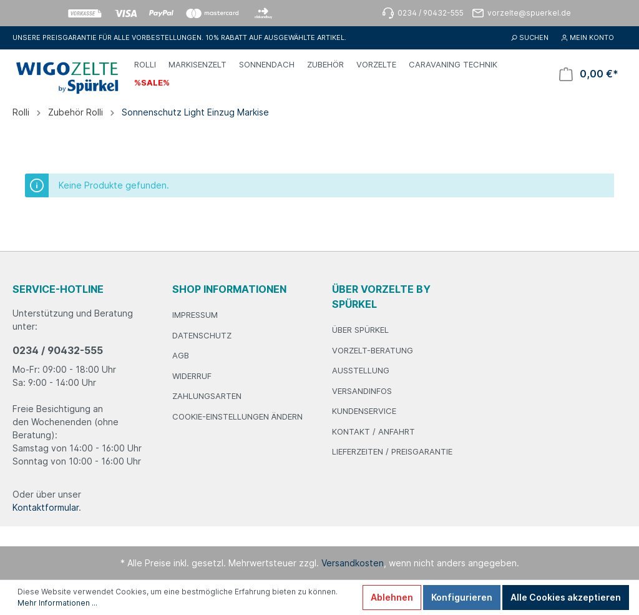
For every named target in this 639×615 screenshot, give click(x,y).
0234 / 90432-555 (57, 350)
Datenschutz (202, 335)
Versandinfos (362, 391)
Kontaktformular (45, 507)
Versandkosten (352, 563)
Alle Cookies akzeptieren (565, 597)
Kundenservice (364, 411)
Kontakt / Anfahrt (373, 431)
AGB (180, 355)
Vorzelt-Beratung (372, 350)
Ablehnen (392, 597)
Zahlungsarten (206, 396)
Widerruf (192, 376)
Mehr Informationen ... (57, 603)
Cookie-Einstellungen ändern (237, 416)
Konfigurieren (461, 597)
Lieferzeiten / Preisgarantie (392, 451)
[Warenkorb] (589, 74)
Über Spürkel (360, 330)
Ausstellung (360, 370)
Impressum (195, 315)
